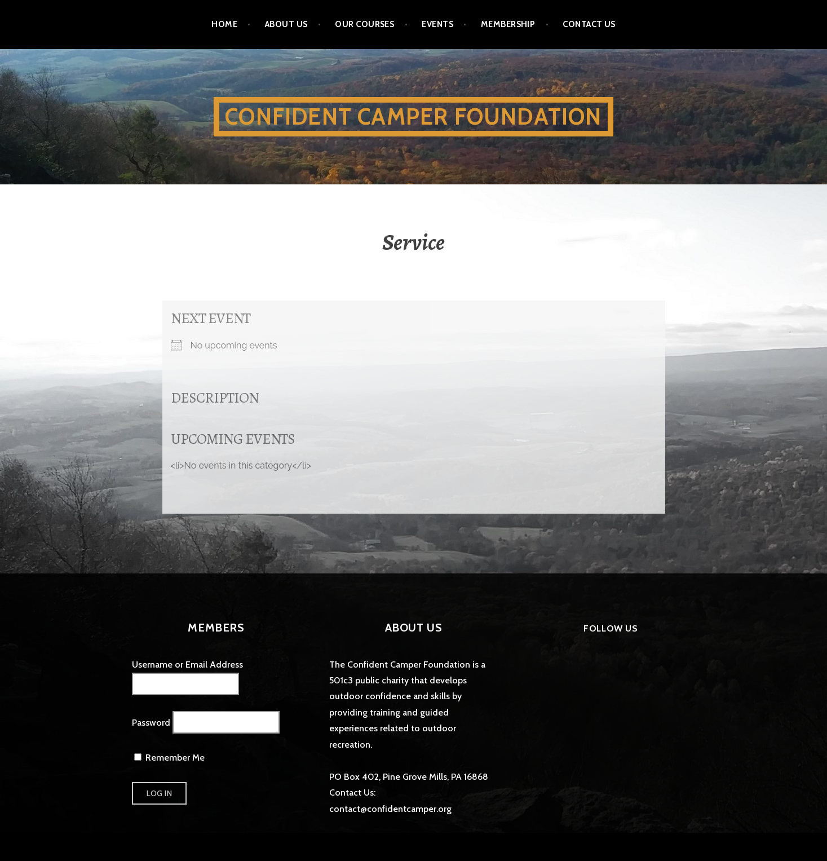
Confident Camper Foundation (413, 116)
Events (437, 24)
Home (224, 24)
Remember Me (169, 757)
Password (151, 722)
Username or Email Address (187, 664)
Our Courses (364, 24)
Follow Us (610, 628)
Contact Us (589, 24)
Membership (508, 24)
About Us (286, 24)
